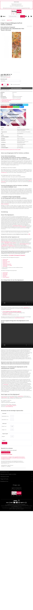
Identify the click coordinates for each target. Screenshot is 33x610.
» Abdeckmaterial (5, 259)
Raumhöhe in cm (5, 419)
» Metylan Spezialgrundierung (24, 243)
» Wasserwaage (4, 273)
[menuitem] (3, 16)
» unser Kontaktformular (9, 406)
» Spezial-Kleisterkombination (17, 225)
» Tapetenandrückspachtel (6, 264)
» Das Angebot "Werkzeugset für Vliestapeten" (17, 255)
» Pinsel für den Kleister (6, 261)
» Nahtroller (4, 276)
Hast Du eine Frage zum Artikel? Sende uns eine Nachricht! (11, 99)
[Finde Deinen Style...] (17, 16)
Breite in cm (4, 426)
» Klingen (10, 265)
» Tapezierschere (5, 272)
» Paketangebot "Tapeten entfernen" (10, 242)
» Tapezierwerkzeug (11, 245)
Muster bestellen (18, 149)
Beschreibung (3, 149)
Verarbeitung (7, 149)
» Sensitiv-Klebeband (5, 277)
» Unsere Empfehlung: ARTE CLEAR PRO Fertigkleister (11, 311)
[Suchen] (22, 16)
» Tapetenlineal (4, 274)
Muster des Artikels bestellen (16, 88)
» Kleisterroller (4, 260)
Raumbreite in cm (5, 416)
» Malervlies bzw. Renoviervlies (7, 244)
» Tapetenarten (11, 397)
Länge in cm (4, 429)
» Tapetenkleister (26, 307)
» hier (29, 234)
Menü (3, 16)
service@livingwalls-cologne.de (11, 405)
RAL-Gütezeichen (23, 226)
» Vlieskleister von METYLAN (7, 313)
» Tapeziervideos (20, 396)
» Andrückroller (4, 266)
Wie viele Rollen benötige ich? (6, 100)
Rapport (3, 436)
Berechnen (4, 443)
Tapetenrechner (12, 149)
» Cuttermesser (4, 265)
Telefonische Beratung (5, 101)
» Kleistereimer (4, 262)
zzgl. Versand (8, 77)
